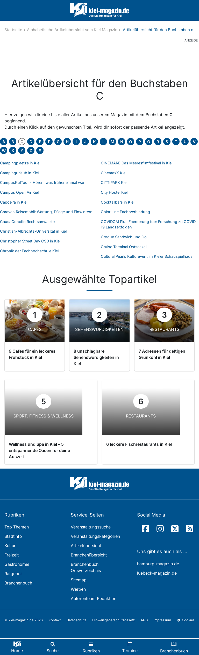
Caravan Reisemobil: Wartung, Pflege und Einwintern (46, 212)
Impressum (162, 620)
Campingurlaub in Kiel (19, 173)
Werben (78, 589)
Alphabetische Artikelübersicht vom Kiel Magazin (72, 29)
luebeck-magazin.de (157, 573)
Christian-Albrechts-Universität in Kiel (33, 231)
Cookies (186, 620)
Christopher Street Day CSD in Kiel (30, 241)
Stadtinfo (13, 536)
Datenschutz (76, 620)
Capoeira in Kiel (13, 202)
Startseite (13, 29)
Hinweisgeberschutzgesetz (113, 620)
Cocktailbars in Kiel (117, 202)
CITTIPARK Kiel (114, 182)
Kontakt (55, 620)
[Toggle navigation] (91, 647)
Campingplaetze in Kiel (20, 163)
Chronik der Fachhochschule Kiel (29, 251)
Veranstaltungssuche (91, 526)
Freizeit (11, 555)
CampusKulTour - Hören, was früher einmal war (42, 182)
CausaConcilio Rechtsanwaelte (27, 221)
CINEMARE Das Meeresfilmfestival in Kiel (136, 163)
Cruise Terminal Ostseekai (123, 247)
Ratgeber (13, 573)
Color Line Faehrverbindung (125, 212)
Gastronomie (16, 564)
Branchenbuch (18, 583)
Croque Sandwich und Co (124, 237)
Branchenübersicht (89, 555)
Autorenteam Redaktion (93, 598)
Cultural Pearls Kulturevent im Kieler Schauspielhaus (147, 256)
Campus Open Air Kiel (19, 192)
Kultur (10, 545)
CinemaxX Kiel (113, 173)
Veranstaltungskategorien (95, 536)
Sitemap (79, 579)
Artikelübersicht (86, 545)
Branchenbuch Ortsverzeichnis (86, 567)
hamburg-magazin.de (158, 563)
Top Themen (16, 526)
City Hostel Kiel (114, 192)
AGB (144, 620)
